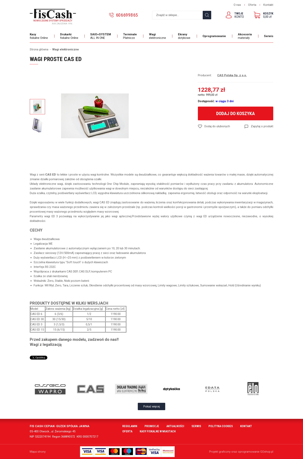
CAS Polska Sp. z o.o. (232, 75)
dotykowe (184, 36)
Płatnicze (130, 36)
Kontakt (268, 5)
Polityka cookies (221, 426)
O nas (237, 5)
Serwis (268, 36)
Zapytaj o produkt (262, 126)
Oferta (252, 5)
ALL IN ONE (101, 36)
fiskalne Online (39, 36)
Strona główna (39, 49)
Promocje (152, 426)
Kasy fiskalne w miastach (158, 431)
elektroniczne (158, 36)
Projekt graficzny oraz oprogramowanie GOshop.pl (241, 451)
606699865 (127, 15)
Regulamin (129, 426)
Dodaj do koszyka (235, 113)
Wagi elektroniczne (65, 49)
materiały (245, 36)
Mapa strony (38, 451)
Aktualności (175, 426)
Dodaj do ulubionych (217, 126)
